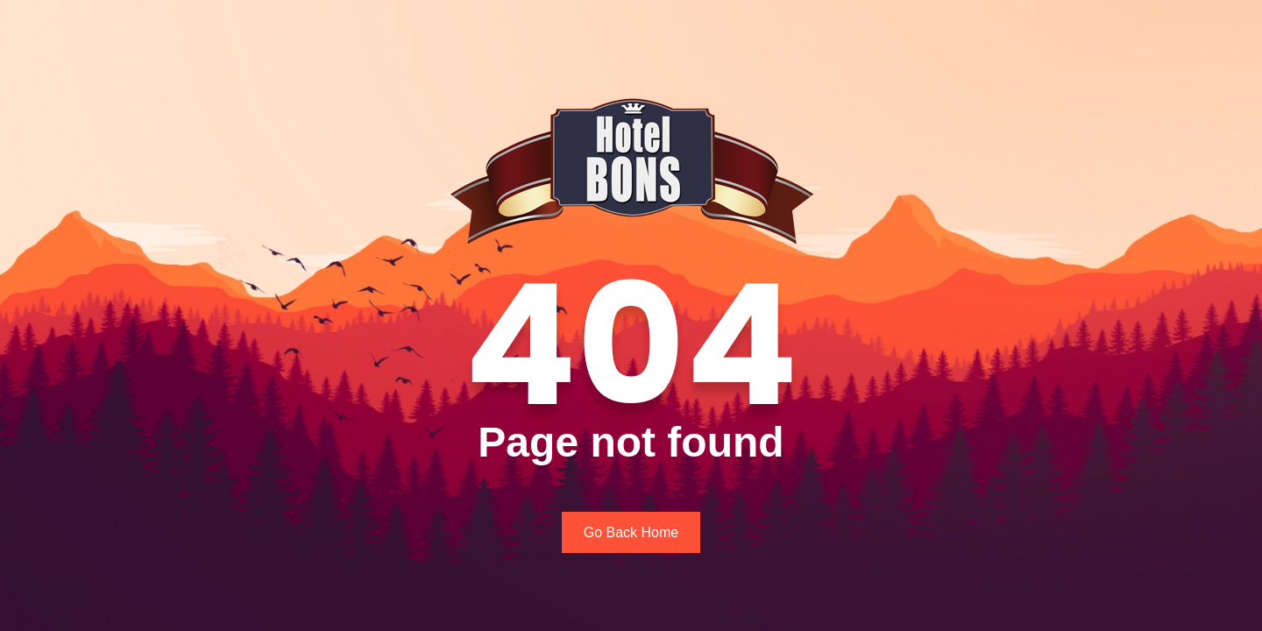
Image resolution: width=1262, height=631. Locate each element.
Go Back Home (631, 532)
